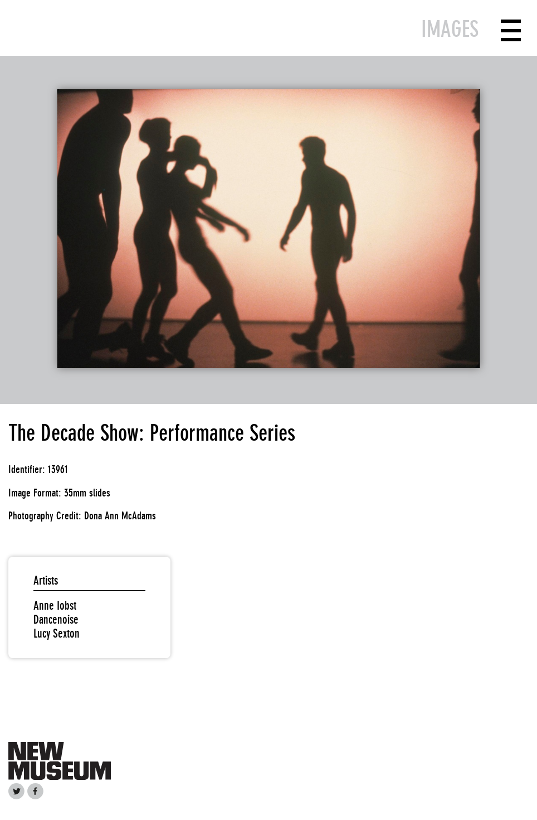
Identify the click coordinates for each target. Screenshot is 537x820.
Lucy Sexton (56, 633)
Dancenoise (56, 619)
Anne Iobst (54, 605)
